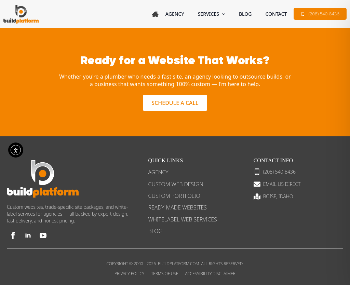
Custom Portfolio (174, 196)
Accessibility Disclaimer (210, 273)
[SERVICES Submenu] (225, 14)
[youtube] (43, 235)
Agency (174, 14)
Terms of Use (164, 273)
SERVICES (208, 14)
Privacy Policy (129, 273)
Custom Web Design (175, 184)
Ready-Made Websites (177, 207)
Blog (245, 14)
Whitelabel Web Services (182, 219)
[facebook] (13, 235)
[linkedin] (28, 235)
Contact (276, 14)
